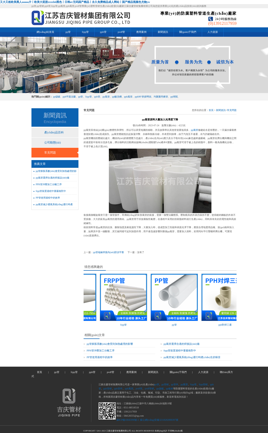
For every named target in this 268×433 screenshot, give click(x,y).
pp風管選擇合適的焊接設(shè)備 (52, 177)
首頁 (211, 110)
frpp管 (85, 32)
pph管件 (118, 388)
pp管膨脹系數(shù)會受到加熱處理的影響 (110, 344)
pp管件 (174, 384)
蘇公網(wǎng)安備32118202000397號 (158, 420)
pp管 (68, 32)
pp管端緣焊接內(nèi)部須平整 (108, 252)
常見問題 (50, 152)
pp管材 (165, 384)
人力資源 (212, 32)
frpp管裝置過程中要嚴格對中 (51, 191)
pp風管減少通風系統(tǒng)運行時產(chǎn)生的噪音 (192, 357)
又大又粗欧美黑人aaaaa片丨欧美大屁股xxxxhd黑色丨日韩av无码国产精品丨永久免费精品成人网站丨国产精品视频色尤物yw (75, 2)
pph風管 (128, 96)
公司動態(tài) (52, 142)
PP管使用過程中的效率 (48, 197)
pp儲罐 (56, 96)
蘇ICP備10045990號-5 (128, 420)
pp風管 (106, 96)
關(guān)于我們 (187, 32)
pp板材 (169, 388)
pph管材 (107, 388)
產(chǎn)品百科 (54, 132)
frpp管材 (203, 384)
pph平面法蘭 (69, 96)
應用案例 (141, 32)
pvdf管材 (149, 388)
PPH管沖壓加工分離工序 (49, 184)
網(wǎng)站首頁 (45, 32)
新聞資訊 (163, 32)
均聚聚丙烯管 (161, 96)
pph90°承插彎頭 (143, 96)
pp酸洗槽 (117, 96)
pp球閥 (174, 96)
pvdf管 (121, 32)
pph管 (103, 32)
